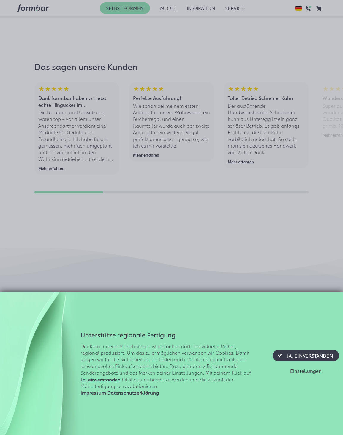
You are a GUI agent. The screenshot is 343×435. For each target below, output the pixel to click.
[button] (306, 355)
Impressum (93, 392)
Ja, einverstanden (100, 379)
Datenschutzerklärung (133, 392)
